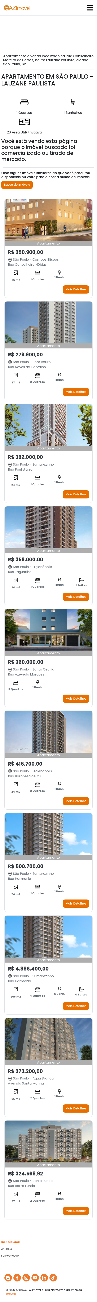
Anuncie (6, 1249)
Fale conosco (10, 1255)
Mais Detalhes (76, 289)
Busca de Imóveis (17, 184)
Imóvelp (11, 1294)
